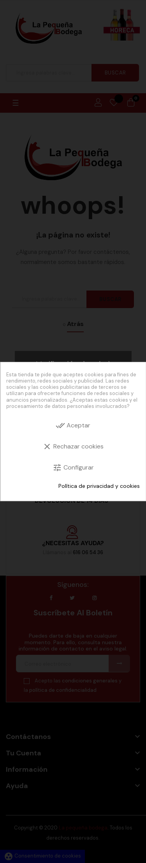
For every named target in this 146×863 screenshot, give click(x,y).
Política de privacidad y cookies (99, 486)
